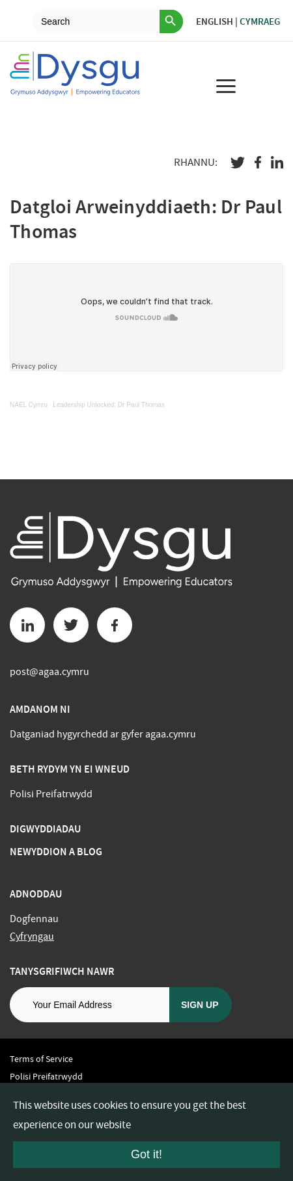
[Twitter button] (71, 625)
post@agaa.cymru (49, 671)
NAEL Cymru (29, 404)
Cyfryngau (32, 936)
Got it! (146, 1154)
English (214, 21)
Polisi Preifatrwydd (51, 794)
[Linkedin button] (27, 625)
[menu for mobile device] (226, 85)
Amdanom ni (40, 709)
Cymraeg (260, 21)
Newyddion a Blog (56, 851)
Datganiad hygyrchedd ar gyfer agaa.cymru (103, 734)
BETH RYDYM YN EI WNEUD (70, 769)
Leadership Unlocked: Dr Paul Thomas (109, 404)
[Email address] (89, 1004)
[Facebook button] (114, 625)
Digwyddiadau (45, 829)
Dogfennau (34, 918)
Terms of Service (41, 1059)
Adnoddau (36, 894)
